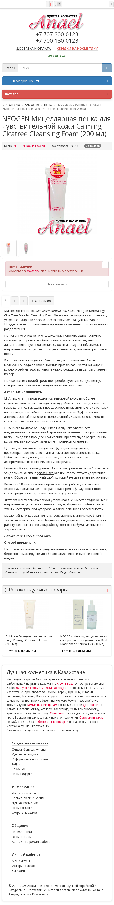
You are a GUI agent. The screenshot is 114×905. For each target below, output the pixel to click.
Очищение (32, 105)
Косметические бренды (29, 798)
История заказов (24, 866)
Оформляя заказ (91, 717)
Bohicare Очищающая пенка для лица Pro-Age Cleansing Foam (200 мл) (28, 640)
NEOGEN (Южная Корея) (29, 146)
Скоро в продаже (24, 813)
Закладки (18, 871)
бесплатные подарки (53, 722)
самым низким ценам (42, 705)
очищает (31, 335)
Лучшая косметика (25, 803)
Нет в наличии (57, 284)
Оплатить (57, 713)
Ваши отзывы (21, 837)
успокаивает (98, 324)
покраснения (14, 349)
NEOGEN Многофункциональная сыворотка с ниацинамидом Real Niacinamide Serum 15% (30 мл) (83, 640)
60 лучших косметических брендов (41, 688)
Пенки (48, 105)
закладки (33, 271)
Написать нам (22, 832)
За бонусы (19, 769)
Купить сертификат (26, 754)
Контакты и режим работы (31, 842)
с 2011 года (65, 684)
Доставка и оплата (25, 793)
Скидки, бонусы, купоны (29, 749)
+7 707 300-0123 (57, 34)
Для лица (15, 105)
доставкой (90, 705)
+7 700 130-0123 (57, 40)
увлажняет (81, 428)
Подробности (70, 572)
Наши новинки (22, 808)
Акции (16, 764)
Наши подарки (22, 774)
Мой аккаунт (21, 861)
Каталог (56, 94)
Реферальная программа (30, 759)
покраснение (14, 504)
